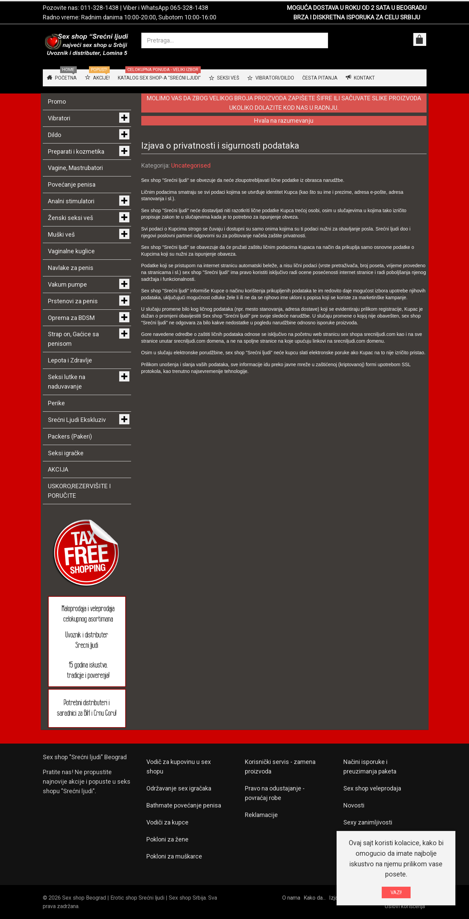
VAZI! (396, 893)
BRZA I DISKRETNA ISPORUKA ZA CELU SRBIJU (356, 17)
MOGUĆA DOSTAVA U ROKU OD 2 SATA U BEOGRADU (357, 7)
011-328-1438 (99, 7)
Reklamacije (261, 814)
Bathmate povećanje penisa (183, 805)
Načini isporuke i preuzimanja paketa (369, 766)
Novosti (353, 805)
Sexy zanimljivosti (367, 822)
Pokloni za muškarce (174, 856)
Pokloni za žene (167, 839)
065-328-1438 (189, 7)
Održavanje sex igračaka (178, 788)
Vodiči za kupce (167, 822)
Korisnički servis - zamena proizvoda (280, 766)
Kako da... (315, 898)
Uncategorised (191, 165)
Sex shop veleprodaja (372, 788)
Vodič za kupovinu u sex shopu (178, 766)
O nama (291, 898)
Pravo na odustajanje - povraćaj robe (275, 793)
